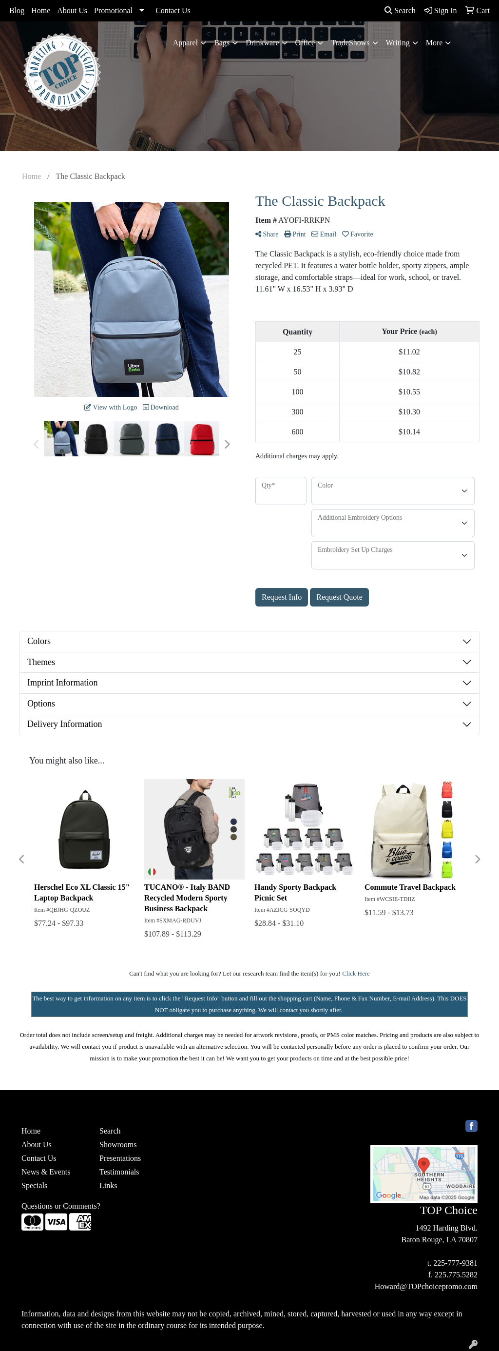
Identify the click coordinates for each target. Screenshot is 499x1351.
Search (400, 10)
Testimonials (119, 1172)
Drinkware (262, 43)
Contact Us (173, 10)
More (434, 43)
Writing (398, 43)
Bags (222, 43)
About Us (72, 10)
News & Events (45, 1172)
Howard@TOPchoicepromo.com (426, 1286)
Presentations (120, 1158)
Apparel (185, 43)
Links (108, 1185)
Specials (34, 1185)
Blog (16, 10)
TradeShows (350, 43)
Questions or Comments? (60, 1206)
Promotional (113, 10)
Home (40, 10)
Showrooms (117, 1144)
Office (305, 43)
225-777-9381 (455, 1263)
